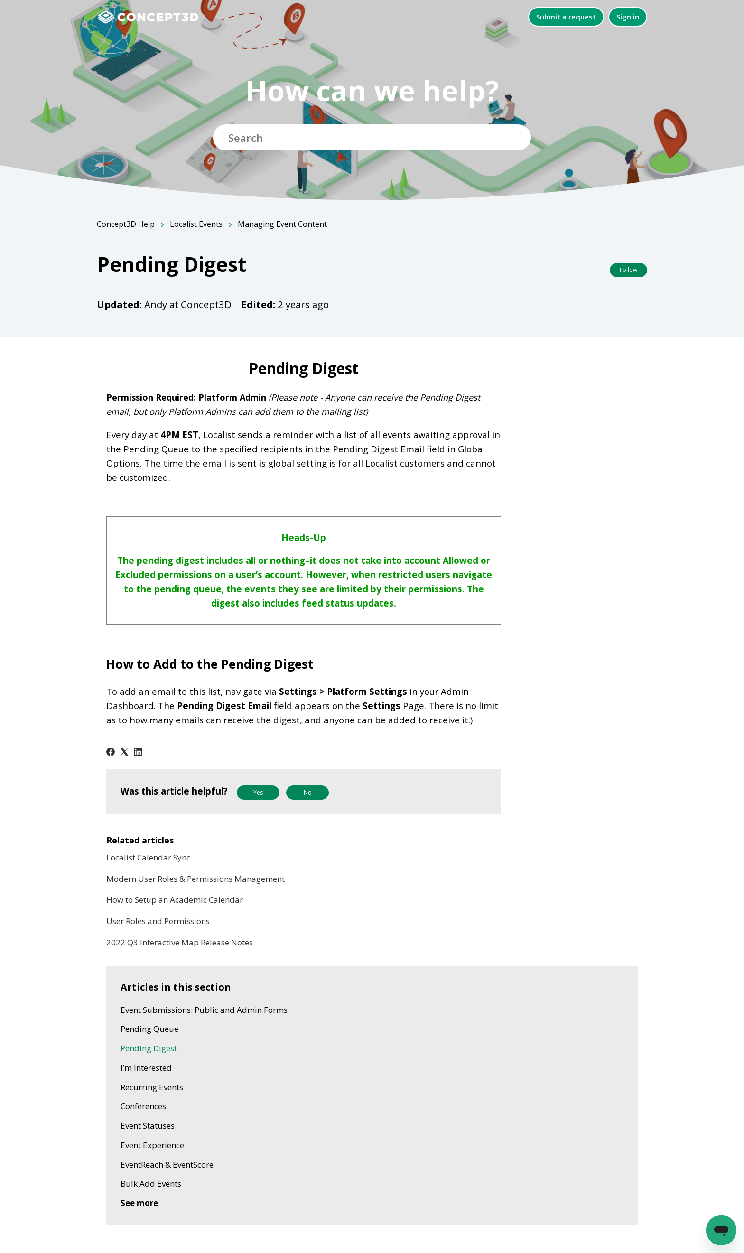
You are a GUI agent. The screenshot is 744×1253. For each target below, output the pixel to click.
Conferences (143, 1106)
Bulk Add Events (151, 1183)
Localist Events (196, 224)
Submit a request (566, 16)
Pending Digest (149, 1048)
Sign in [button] (627, 16)
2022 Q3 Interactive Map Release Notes (179, 942)
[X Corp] (124, 752)
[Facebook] (110, 752)
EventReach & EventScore (167, 1164)
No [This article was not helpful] (308, 792)
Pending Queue (149, 1028)
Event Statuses (148, 1125)
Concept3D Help (126, 224)
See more (139, 1202)
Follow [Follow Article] (628, 270)
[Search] (372, 137)
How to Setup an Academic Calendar (174, 899)
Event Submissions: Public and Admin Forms (204, 1009)
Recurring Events (152, 1087)
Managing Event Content (282, 224)
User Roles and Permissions (158, 921)
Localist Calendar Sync (148, 857)
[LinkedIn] (138, 752)
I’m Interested (146, 1067)
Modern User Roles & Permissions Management (195, 878)
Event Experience (152, 1145)
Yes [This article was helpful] (258, 792)
